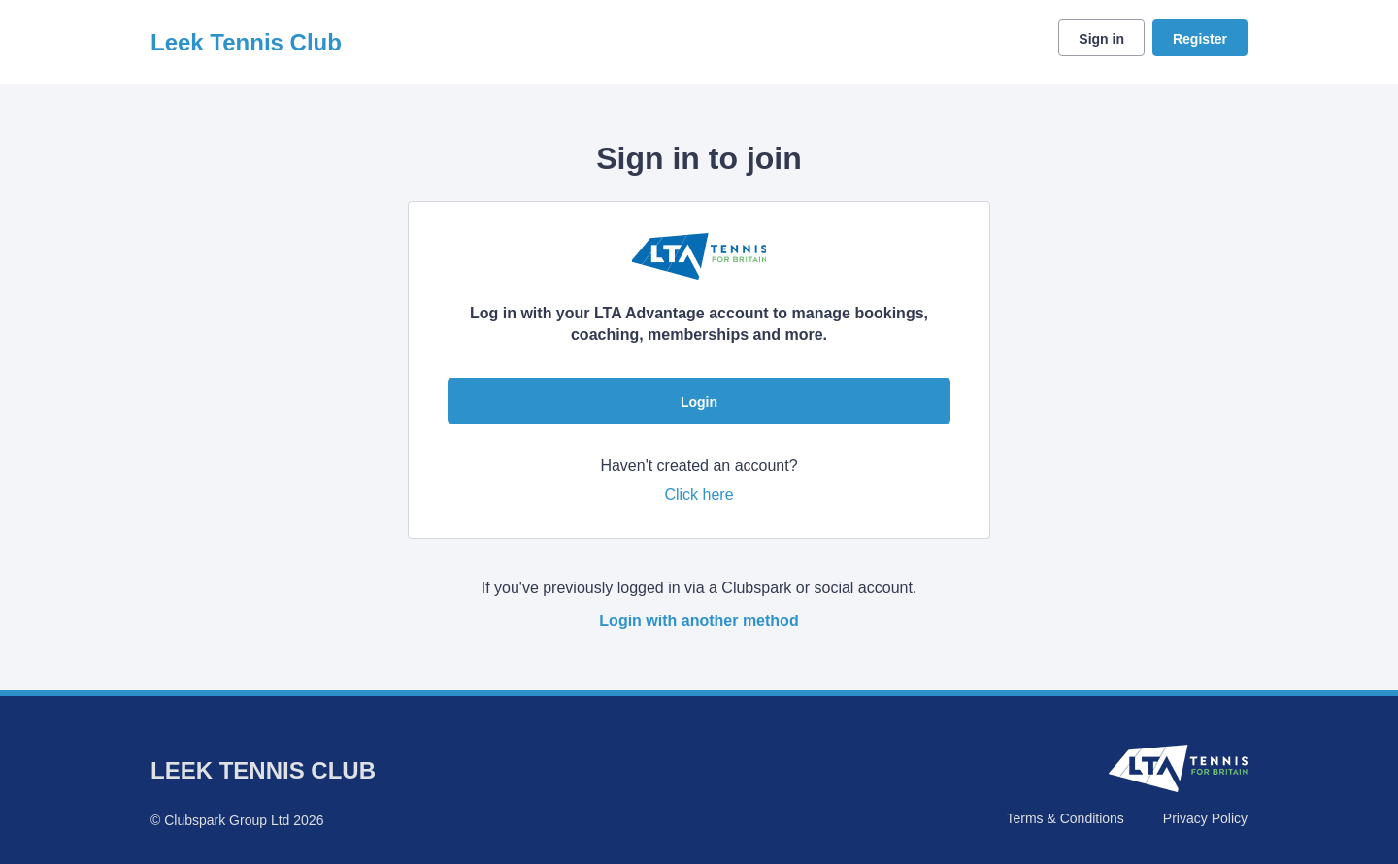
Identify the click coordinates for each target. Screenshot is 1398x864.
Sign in (1101, 39)
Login (699, 402)
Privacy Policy (1205, 818)
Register (1200, 39)
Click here (698, 494)
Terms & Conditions (1064, 818)
